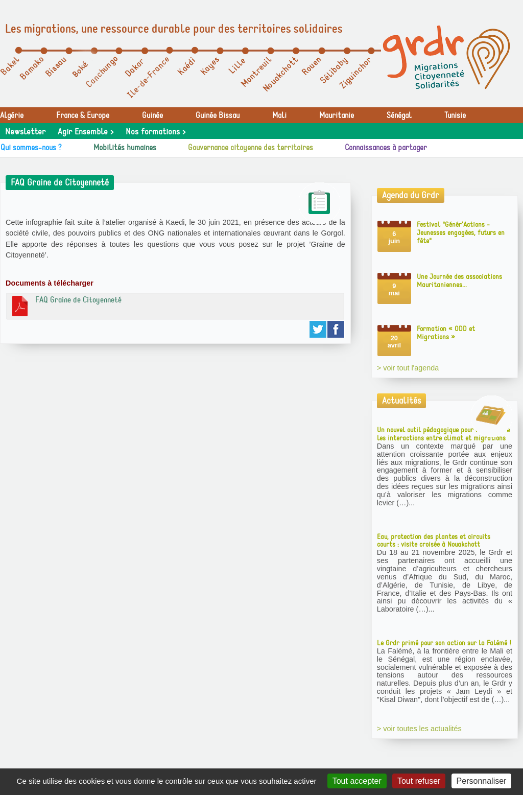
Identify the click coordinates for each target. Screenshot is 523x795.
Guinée (152, 115)
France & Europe (82, 115)
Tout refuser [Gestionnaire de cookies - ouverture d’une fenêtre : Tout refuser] (418, 781)
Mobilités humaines (124, 148)
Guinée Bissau (218, 115)
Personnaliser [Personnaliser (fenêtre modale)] (482, 781)
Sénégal (399, 115)
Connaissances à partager (386, 148)
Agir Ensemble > (85, 131)
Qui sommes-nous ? (31, 148)
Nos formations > (155, 131)
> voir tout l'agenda (408, 368)
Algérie (11, 115)
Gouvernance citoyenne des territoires (250, 148)
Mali (279, 115)
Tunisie (455, 115)
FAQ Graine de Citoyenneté (66, 305)
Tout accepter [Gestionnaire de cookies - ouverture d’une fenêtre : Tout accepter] (357, 781)
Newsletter (25, 131)
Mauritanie (336, 115)
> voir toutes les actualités (419, 728)
